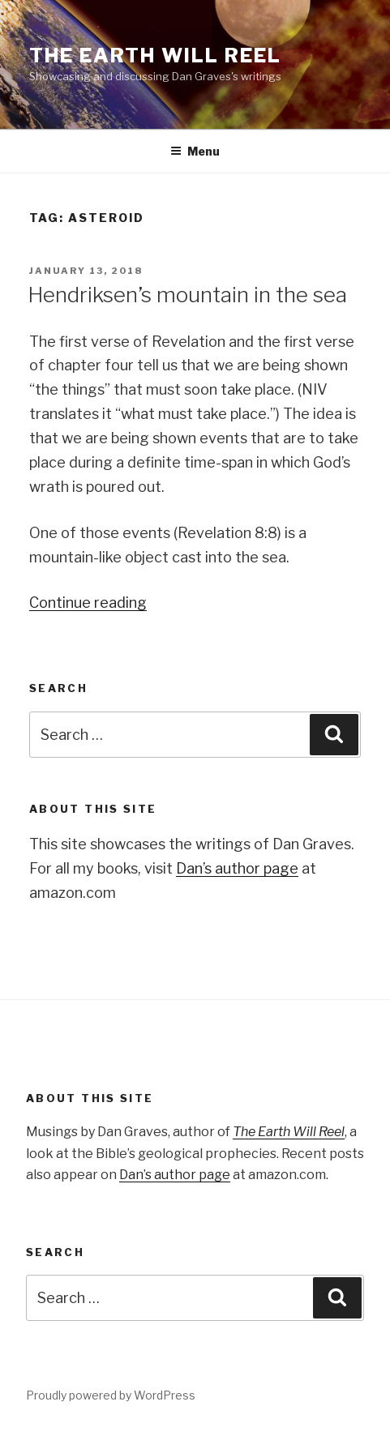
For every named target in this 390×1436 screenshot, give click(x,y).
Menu (195, 151)
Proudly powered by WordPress (110, 1395)
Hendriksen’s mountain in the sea (187, 294)
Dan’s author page (237, 868)
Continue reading (88, 602)
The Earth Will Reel (155, 55)
